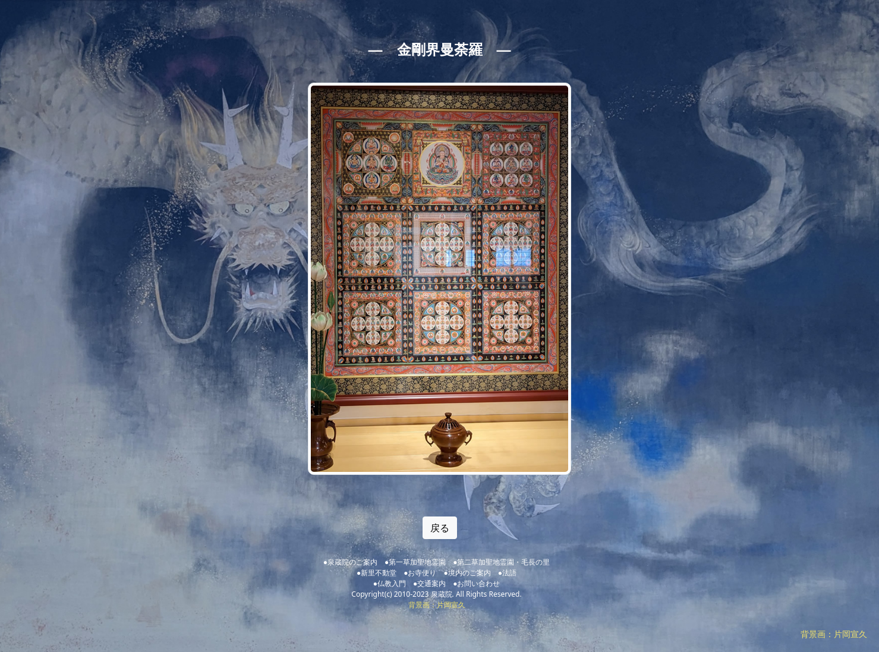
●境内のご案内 (467, 573)
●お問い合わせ (476, 583)
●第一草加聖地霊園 (415, 562)
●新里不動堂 (376, 573)
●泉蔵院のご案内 (350, 562)
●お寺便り (420, 573)
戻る (439, 527)
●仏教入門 (389, 583)
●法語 (507, 573)
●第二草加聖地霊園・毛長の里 (501, 562)
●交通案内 (429, 583)
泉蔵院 (441, 594)
